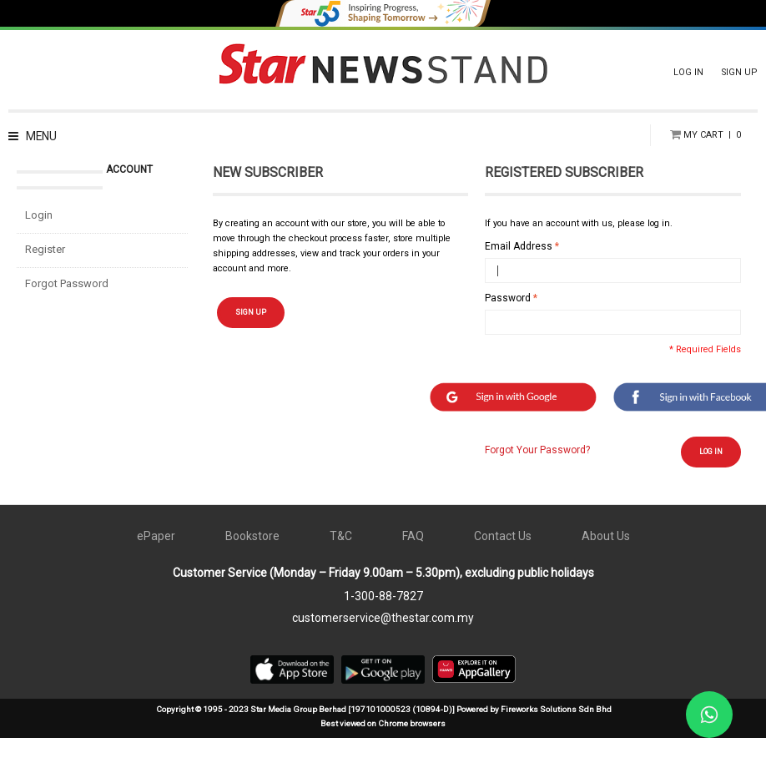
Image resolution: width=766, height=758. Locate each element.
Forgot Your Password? (537, 469)
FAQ (413, 556)
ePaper (156, 556)
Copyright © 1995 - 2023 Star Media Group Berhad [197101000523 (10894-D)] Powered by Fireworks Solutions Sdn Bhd (384, 729)
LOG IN (688, 72)
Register (45, 269)
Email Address (518, 266)
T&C (341, 556)
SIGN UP (739, 72)
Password (508, 318)
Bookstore (252, 556)
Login (39, 235)
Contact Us (503, 556)
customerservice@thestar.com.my (383, 637)
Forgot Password (66, 303)
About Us (606, 556)
